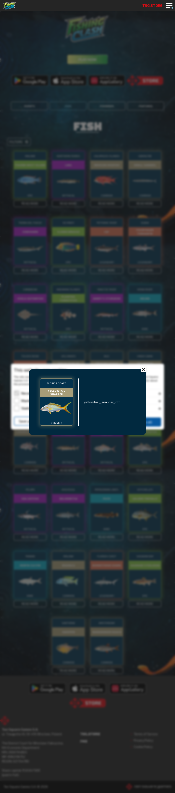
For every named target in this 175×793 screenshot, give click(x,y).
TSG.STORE (152, 5)
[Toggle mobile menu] (169, 6)
